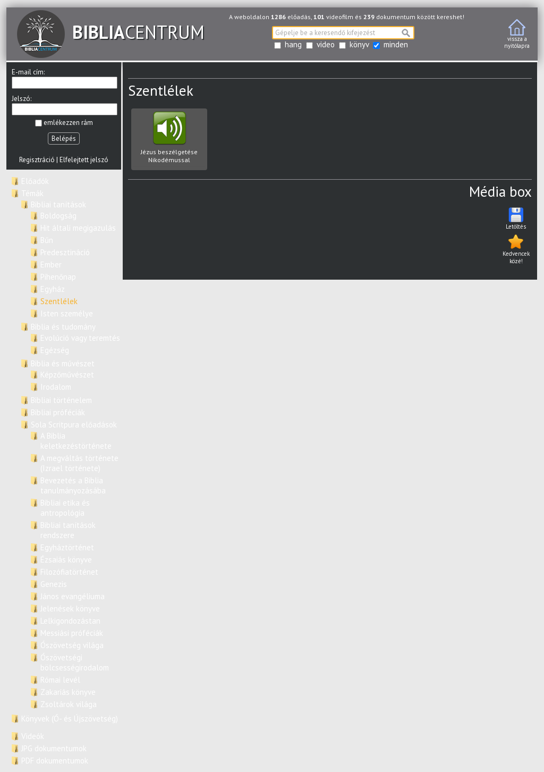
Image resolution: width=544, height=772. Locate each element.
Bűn (46, 240)
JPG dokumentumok (54, 748)
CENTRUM (111, 32)
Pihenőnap (58, 277)
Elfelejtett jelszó (84, 159)
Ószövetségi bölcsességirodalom (74, 662)
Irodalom (55, 387)
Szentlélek (59, 301)
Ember (51, 264)
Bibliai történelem (61, 400)
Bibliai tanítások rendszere (68, 530)
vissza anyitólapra (517, 34)
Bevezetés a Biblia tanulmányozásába (73, 485)
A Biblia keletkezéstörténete (76, 441)
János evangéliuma (72, 596)
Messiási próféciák (71, 633)
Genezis (53, 584)
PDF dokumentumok (54, 761)
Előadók (35, 181)
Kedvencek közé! (516, 249)
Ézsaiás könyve (66, 560)
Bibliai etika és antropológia (65, 508)
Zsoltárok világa (68, 704)
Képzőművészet (67, 375)
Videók (32, 736)
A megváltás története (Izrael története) (79, 463)
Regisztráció (37, 159)
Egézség (54, 350)
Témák (32, 193)
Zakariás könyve (68, 692)
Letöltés (516, 218)
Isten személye (66, 313)
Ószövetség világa (72, 645)
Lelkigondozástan (70, 621)
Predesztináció (65, 252)
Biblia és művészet (63, 363)
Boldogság (58, 216)
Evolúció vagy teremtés (80, 338)
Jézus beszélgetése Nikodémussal (169, 140)
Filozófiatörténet (69, 572)
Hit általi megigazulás (78, 228)
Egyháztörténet (67, 547)
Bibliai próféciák (58, 412)
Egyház (52, 289)
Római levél (60, 680)
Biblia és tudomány (63, 327)
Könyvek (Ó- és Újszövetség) (69, 719)
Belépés (64, 138)
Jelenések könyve (70, 608)
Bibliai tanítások (58, 204)
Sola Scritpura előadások (74, 424)
